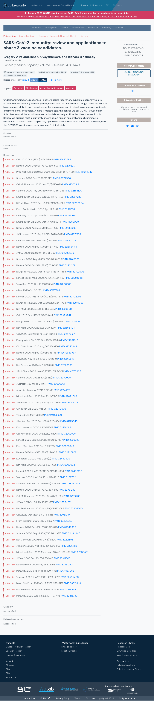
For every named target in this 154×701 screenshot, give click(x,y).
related (119, 27)
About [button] (116, 5)
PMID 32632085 (63, 365)
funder (64, 27)
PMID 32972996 (62, 178)
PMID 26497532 (67, 240)
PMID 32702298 (72, 296)
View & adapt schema (127, 655)
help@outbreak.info (126, 665)
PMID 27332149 (69, 340)
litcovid (34, 80)
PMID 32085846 (74, 277)
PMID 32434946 (71, 533)
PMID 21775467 (62, 502)
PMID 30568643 (65, 446)
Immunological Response (51, 88)
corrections (78, 27)
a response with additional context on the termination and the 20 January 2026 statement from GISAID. (85, 16)
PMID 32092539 (68, 396)
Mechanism (31, 88)
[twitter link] (128, 126)
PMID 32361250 (64, 564)
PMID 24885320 (53, 414)
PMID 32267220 (72, 196)
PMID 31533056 (65, 570)
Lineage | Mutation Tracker (18, 647)
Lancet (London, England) (134, 73)
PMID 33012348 (72, 583)
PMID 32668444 (68, 246)
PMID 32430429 (61, 458)
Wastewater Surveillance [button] (61, 5)
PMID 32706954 (75, 203)
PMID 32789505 (65, 252)
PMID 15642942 (83, 171)
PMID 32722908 (75, 271)
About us (10, 665)
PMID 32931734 (62, 514)
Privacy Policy (63, 698)
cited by (106, 27)
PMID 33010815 (65, 358)
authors (36, 27)
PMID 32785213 (67, 165)
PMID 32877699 (62, 159)
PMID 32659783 (67, 352)
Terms (78, 698)
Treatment (18, 88)
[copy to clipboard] (138, 126)
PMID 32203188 (72, 496)
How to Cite (29, 698)
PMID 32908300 (74, 508)
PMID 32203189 (70, 184)
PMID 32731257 (67, 489)
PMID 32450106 (73, 471)
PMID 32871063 (75, 302)
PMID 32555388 (67, 228)
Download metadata (126, 651)
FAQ (8, 673)
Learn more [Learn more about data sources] (56, 80)
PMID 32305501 (79, 552)
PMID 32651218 (69, 545)
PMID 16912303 (62, 558)
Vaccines (70, 88)
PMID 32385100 (73, 190)
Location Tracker (14, 651)
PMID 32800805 (62, 284)
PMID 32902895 (67, 433)
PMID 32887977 (69, 589)
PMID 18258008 (70, 221)
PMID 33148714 (70, 402)
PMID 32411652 (67, 209)
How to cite (11, 677)
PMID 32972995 (62, 377)
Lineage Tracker (68, 647)
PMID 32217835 (72, 234)
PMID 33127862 (51, 290)
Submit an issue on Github (129, 669)
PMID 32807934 (66, 464)
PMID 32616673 (71, 259)
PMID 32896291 (71, 439)
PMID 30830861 (56, 383)
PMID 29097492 (71, 483)
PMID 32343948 (68, 346)
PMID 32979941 (62, 315)
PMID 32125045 (69, 421)
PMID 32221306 (65, 539)
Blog (8, 669)
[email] (133, 126)
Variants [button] (35, 5)
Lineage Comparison (15, 655)
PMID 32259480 (67, 215)
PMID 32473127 (66, 333)
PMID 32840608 (57, 408)
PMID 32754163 (62, 427)
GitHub (45, 698)
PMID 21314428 (62, 390)
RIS (132, 91)
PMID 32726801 (67, 452)
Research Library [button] (90, 5)
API (107, 5)
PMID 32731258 (67, 265)
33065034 (137, 55)
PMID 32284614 (63, 309)
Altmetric (130, 100)
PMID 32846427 (67, 527)
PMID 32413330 (69, 595)
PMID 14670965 (72, 371)
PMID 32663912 (74, 321)
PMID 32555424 (66, 327)
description (51, 27)
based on (93, 27)
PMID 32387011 (68, 477)
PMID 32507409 (70, 577)
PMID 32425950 (63, 520)
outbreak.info (14, 5)
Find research (123, 647)
